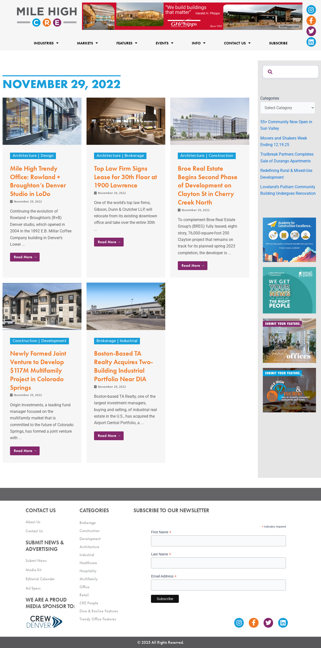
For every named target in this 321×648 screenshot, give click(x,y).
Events (164, 43)
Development (53, 341)
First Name (161, 532)
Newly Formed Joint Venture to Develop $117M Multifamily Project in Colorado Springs (38, 370)
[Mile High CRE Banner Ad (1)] (192, 16)
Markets (87, 43)
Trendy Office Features (97, 619)
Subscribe (278, 42)
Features (126, 43)
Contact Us (237, 43)
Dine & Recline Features (98, 611)
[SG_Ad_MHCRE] (289, 290)
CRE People (88, 603)
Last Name (161, 554)
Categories (269, 98)
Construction (221, 156)
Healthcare (88, 562)
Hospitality (88, 570)
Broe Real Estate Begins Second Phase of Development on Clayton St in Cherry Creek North (207, 185)
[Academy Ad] (289, 239)
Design (47, 156)
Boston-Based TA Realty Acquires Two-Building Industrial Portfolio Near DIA (123, 366)
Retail (84, 595)
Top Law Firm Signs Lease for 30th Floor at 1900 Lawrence (125, 177)
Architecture (25, 156)
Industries (46, 43)
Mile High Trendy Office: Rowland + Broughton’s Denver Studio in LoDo (38, 181)
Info (198, 43)
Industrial (128, 341)
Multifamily (88, 578)
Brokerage (134, 156)
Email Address (164, 576)
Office (84, 587)
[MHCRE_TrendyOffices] (289, 340)
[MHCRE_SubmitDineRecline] (289, 389)
